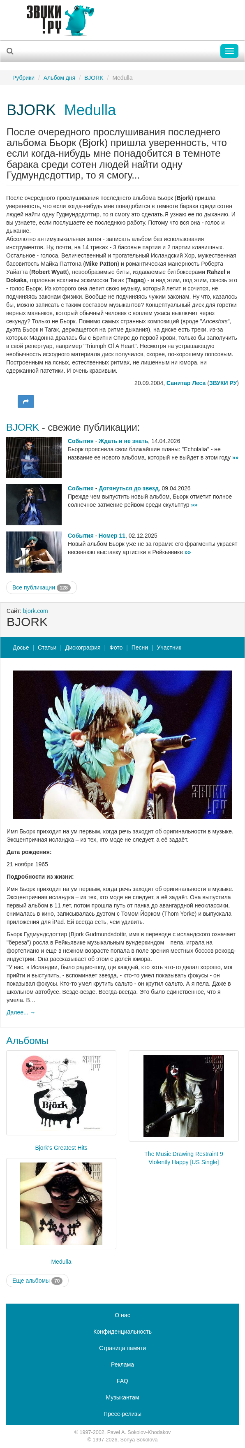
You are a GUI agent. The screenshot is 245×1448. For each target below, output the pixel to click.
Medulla (90, 110)
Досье (21, 647)
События (81, 441)
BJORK (94, 77)
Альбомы (27, 1040)
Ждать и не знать (123, 441)
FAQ (122, 1381)
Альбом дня (60, 77)
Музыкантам (122, 1397)
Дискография (83, 647)
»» (235, 457)
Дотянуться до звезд (128, 488)
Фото (115, 647)
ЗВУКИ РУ (223, 383)
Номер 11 (112, 535)
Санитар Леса (186, 383)
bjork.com (35, 611)
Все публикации (41, 588)
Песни (140, 647)
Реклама (122, 1364)
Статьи (47, 647)
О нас (122, 1315)
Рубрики (23, 77)
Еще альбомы (37, 1281)
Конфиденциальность (122, 1331)
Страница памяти (122, 1348)
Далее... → (21, 1012)
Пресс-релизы (122, 1414)
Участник (169, 647)
